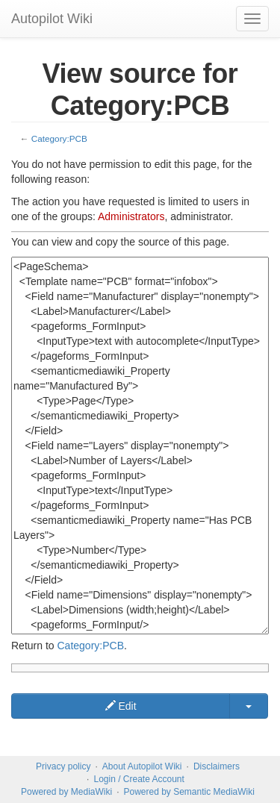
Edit (121, 706)
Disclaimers (216, 766)
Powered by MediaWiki (66, 792)
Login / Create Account (138, 779)
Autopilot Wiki (52, 18)
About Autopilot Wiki (142, 766)
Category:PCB (59, 138)
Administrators (131, 216)
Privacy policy (63, 766)
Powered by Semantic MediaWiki (188, 792)
